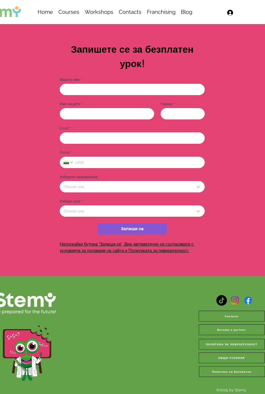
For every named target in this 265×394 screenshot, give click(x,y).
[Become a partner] (232, 329)
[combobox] (132, 186)
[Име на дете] (105, 113)
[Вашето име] (130, 89)
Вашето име (71, 79)
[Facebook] (248, 300)
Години (167, 104)
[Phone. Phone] (137, 162)
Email (65, 128)
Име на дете (71, 104)
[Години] (181, 113)
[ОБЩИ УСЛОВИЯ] (232, 357)
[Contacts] (232, 316)
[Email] (130, 138)
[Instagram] (235, 300)
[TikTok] (221, 300)
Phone (66, 152)
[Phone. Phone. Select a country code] (68, 162)
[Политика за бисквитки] (232, 371)
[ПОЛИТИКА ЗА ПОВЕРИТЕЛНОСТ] (232, 344)
